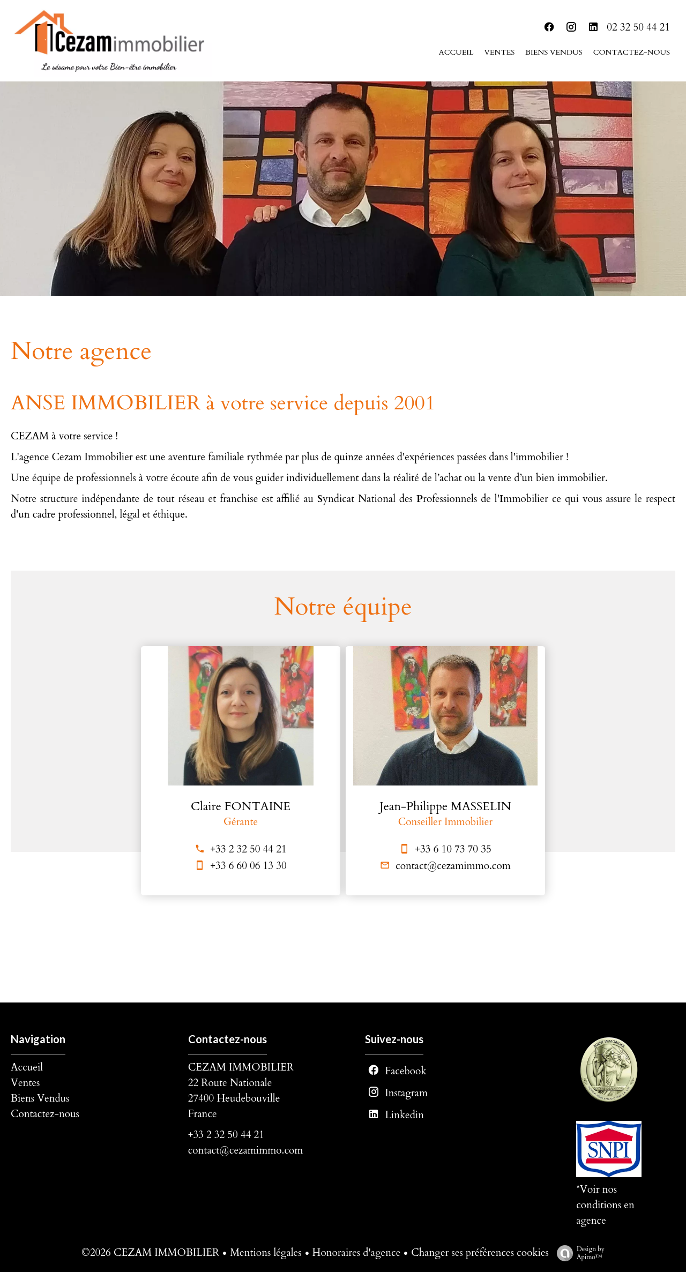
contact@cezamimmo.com (453, 866)
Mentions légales (265, 1253)
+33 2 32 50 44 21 (248, 849)
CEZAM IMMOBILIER (241, 1067)
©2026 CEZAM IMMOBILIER (150, 1253)
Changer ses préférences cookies (480, 1253)
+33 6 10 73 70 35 (453, 849)
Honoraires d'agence (356, 1253)
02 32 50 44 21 (638, 27)
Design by (578, 1253)
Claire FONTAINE (240, 806)
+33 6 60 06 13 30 (248, 866)
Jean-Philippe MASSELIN (445, 806)
